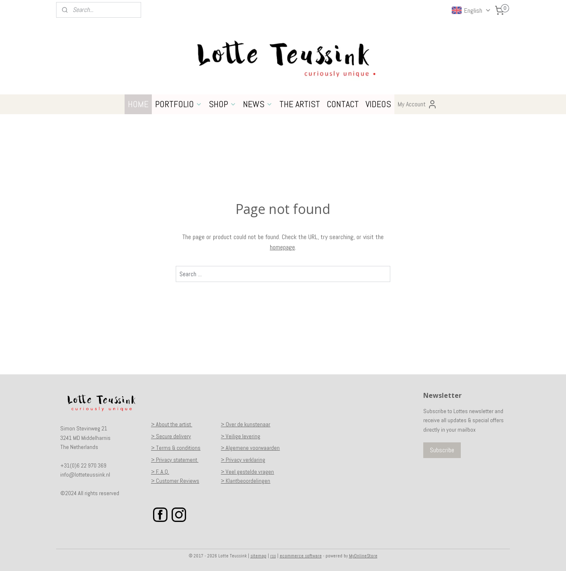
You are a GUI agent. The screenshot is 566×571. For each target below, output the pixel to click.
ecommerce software (301, 556)
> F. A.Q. (160, 471)
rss (273, 556)
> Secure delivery (171, 436)
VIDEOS (378, 104)
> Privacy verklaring (243, 459)
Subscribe (442, 450)
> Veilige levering (240, 436)
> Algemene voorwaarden (250, 447)
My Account (417, 104)
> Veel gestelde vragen (247, 471)
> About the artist (171, 424)
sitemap (258, 556)
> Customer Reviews (175, 480)
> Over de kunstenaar (245, 424)
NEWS (258, 104)
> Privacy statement (174, 459)
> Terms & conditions (175, 447)
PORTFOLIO (178, 104)
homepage (282, 247)
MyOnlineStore (363, 556)
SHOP (222, 104)
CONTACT (343, 104)
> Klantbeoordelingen (245, 480)
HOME (138, 104)
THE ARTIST (299, 104)
